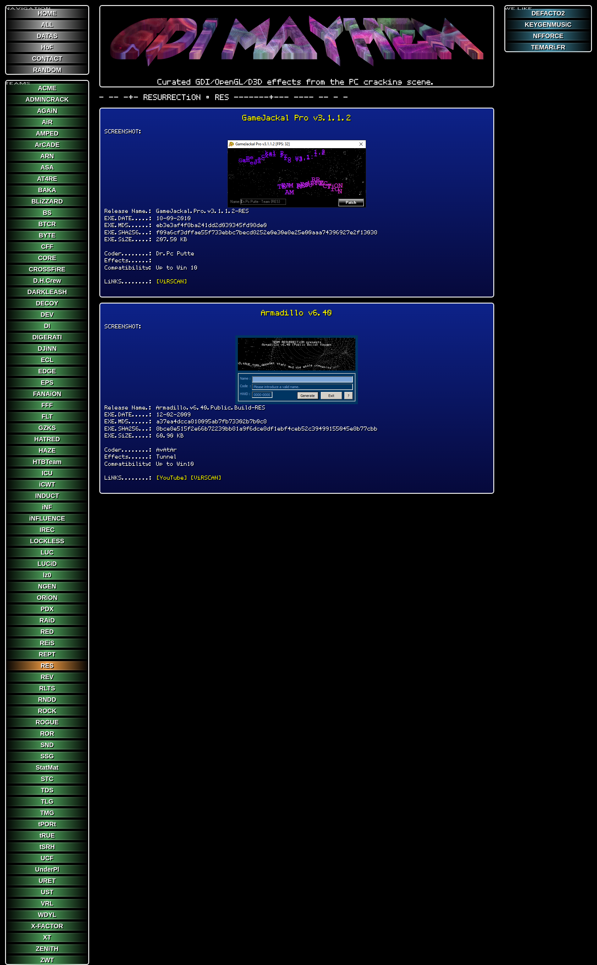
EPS (47, 382)
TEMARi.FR (548, 47)
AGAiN (47, 110)
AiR (47, 122)
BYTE (47, 235)
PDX (47, 608)
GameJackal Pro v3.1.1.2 (296, 118)
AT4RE (47, 178)
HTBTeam (47, 461)
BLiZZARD (47, 201)
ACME (47, 88)
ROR (47, 733)
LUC (47, 552)
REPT (47, 654)
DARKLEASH (47, 291)
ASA (47, 167)
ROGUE (47, 722)
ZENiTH (47, 948)
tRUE (47, 835)
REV (47, 676)
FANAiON (47, 393)
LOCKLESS (47, 541)
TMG (47, 812)
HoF (47, 47)
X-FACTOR (47, 926)
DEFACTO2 (548, 13)
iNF (47, 507)
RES (47, 665)
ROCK (47, 710)
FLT (46, 416)
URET (47, 880)
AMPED (47, 133)
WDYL (47, 914)
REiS (47, 642)
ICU (47, 473)
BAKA (47, 190)
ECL (47, 359)
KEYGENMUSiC (548, 24)
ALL (47, 24)
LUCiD (47, 563)
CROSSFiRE (47, 269)
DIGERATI (47, 337)
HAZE (47, 450)
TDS (47, 790)
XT (47, 937)
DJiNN (47, 348)
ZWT (47, 960)
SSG (47, 756)
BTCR (47, 223)
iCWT (47, 484)
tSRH (47, 846)
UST (47, 892)
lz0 (47, 575)
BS (47, 212)
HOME (47, 13)
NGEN (47, 586)
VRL (47, 903)
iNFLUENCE (47, 518)
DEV (47, 314)
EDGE (47, 371)
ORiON (47, 597)
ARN (47, 156)
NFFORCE (548, 35)
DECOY (47, 303)
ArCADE (47, 144)
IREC (47, 529)
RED (47, 631)
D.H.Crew (47, 280)
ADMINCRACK (47, 99)
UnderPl (47, 869)
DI (47, 325)
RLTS (47, 688)
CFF (47, 246)
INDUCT (47, 495)
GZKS (47, 427)
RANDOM (47, 69)
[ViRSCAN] (171, 281)
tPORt (47, 824)
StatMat (47, 767)
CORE (47, 257)
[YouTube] (171, 477)
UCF (47, 858)
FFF (47, 405)
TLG (47, 801)
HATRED (47, 439)
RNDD (47, 699)
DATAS (47, 35)
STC (47, 778)
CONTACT (47, 58)
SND (47, 744)
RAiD (47, 620)
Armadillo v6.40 (296, 313)
